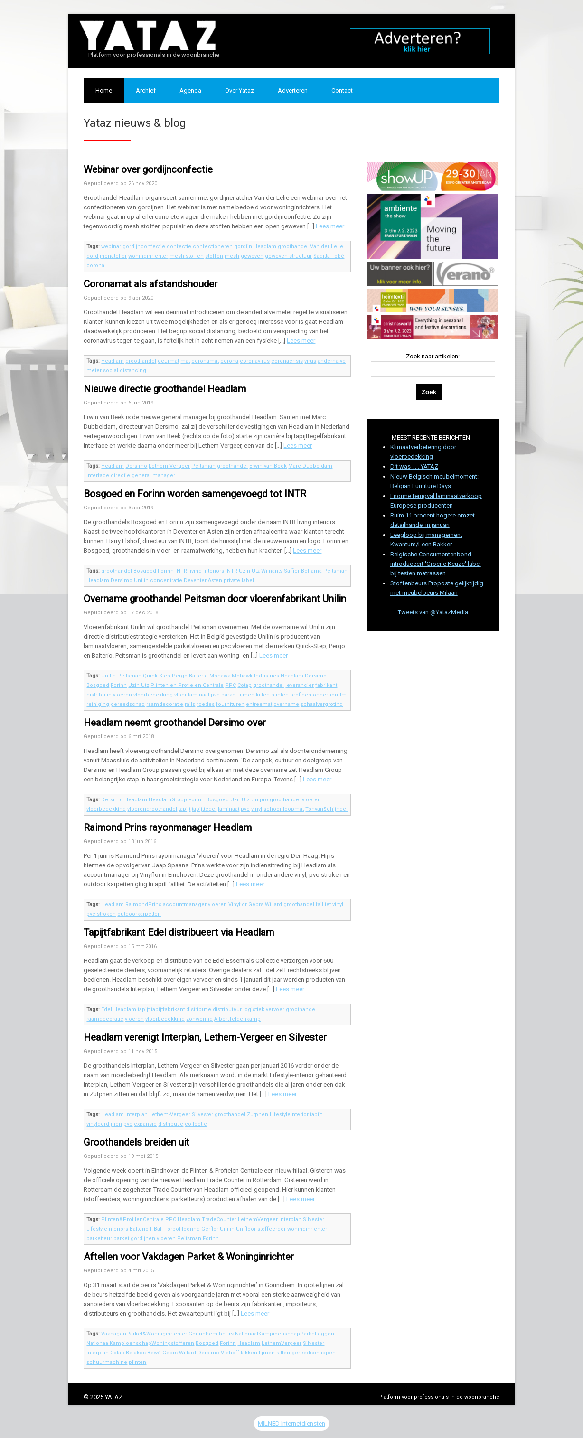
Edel (106, 1009)
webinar (111, 247)
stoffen (214, 256)
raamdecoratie (164, 704)
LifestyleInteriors (107, 1229)
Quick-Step (156, 676)
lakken (249, 1353)
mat (185, 361)
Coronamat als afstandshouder (150, 284)
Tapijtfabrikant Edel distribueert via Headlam (179, 932)
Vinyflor (237, 905)
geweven (252, 256)
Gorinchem (202, 1334)
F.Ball (156, 1229)
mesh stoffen (186, 256)
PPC (230, 685)
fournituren (230, 704)
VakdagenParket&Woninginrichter (144, 1334)
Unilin (141, 580)
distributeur (227, 1009)
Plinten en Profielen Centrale (187, 685)
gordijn (243, 247)
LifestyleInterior (289, 1114)
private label (239, 580)
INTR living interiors (199, 571)
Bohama (311, 571)
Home (103, 90)
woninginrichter (148, 256)
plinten (280, 695)
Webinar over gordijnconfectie (148, 169)
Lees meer (330, 226)
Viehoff (230, 1353)
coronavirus (255, 361)
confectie (179, 247)
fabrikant (326, 685)
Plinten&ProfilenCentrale (132, 1219)
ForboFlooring (182, 1229)
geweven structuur (288, 256)
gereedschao (128, 704)
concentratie (166, 580)
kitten (263, 695)
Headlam (265, 247)
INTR (231, 571)
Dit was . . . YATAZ (414, 466)
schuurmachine (106, 1362)
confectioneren (213, 247)
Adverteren (293, 90)
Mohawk (219, 676)
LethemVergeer (258, 1219)
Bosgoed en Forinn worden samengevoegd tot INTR (195, 493)
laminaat (198, 695)
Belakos (136, 1353)
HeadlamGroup (168, 800)
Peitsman (203, 466)
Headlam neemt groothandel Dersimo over (175, 722)
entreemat (259, 704)
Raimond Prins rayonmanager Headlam (168, 827)
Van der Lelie (326, 247)
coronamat (205, 361)
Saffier (292, 571)
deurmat (168, 361)
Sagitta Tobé (328, 256)
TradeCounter (219, 1219)
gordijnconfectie (143, 247)
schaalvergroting (322, 704)
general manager (153, 475)
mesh (232, 256)
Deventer (195, 580)
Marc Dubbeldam (310, 466)
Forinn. (211, 1238)
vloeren (122, 695)
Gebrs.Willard (265, 905)
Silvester (202, 1114)
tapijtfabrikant (168, 1009)
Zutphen (257, 1114)
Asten (215, 580)
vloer (180, 695)
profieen (300, 695)
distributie (99, 695)
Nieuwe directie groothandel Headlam (165, 389)
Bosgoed (144, 571)
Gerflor (209, 1229)
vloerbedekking (153, 695)
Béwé (154, 1353)
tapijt (184, 809)
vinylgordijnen (104, 1124)
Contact (342, 90)
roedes (206, 704)
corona (95, 266)
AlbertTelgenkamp (237, 1019)
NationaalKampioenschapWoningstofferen (140, 1343)
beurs (226, 1334)
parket (229, 695)
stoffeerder (271, 1229)
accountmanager (185, 905)
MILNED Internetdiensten (291, 1423)
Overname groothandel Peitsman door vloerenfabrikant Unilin (215, 598)
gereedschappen (314, 1353)
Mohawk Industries (255, 676)
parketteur (99, 1238)
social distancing (124, 370)
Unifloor (246, 1229)
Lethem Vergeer (169, 466)
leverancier (299, 685)
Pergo (180, 676)
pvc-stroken (101, 914)
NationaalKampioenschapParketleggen (284, 1334)
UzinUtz (240, 800)
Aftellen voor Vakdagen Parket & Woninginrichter (189, 1256)
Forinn (166, 571)
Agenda (190, 90)
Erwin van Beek (268, 466)
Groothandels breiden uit (136, 1142)
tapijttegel (204, 809)
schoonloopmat (283, 809)
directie (120, 475)
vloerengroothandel (152, 809)
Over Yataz (239, 90)
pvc (215, 695)
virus (310, 361)
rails (190, 704)
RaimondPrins (143, 905)
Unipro (259, 800)
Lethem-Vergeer (169, 1114)
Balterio (198, 676)
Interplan (136, 1114)
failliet (323, 905)
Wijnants (271, 571)
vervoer (275, 1009)
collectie (196, 1124)
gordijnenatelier (106, 256)
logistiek (253, 1009)
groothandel (293, 247)
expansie (145, 1124)
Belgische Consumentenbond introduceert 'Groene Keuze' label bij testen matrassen (435, 564)
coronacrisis (287, 361)
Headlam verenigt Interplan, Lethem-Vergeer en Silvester (205, 1037)
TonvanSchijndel (326, 809)
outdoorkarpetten (139, 914)
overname (286, 704)
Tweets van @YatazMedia (433, 612)
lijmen (246, 695)
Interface (97, 475)
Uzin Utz (249, 571)
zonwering (199, 1019)
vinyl (256, 809)
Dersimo (136, 466)
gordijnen (143, 1238)
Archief (146, 90)
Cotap (244, 685)
